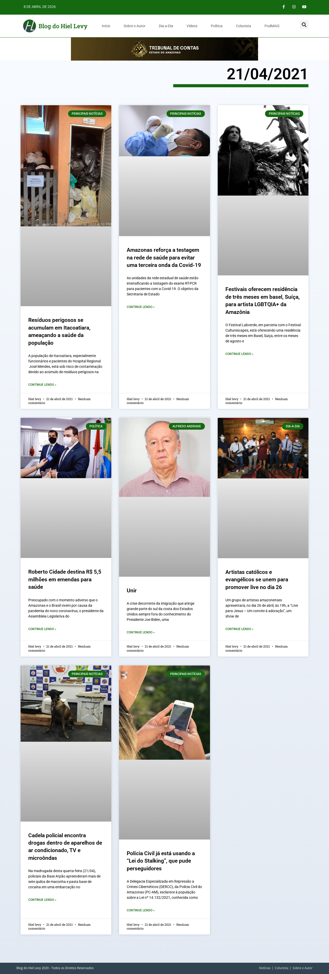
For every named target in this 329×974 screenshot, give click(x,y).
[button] (304, 24)
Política (217, 26)
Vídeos (192, 26)
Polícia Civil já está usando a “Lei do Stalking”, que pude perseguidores (161, 861)
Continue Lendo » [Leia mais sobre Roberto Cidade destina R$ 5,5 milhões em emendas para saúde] (42, 629)
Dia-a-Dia (166, 26)
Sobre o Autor (134, 26)
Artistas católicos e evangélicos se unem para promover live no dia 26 (256, 579)
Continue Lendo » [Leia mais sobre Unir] (141, 632)
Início (106, 26)
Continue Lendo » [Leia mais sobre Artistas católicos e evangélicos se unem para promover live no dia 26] (239, 629)
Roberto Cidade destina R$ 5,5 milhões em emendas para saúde (64, 579)
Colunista (243, 26)
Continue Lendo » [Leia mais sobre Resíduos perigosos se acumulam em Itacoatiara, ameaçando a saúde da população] (42, 385)
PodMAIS (271, 26)
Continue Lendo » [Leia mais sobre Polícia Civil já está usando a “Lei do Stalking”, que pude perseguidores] (141, 910)
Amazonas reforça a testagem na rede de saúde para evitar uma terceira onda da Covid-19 (164, 257)
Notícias (265, 968)
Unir (132, 590)
